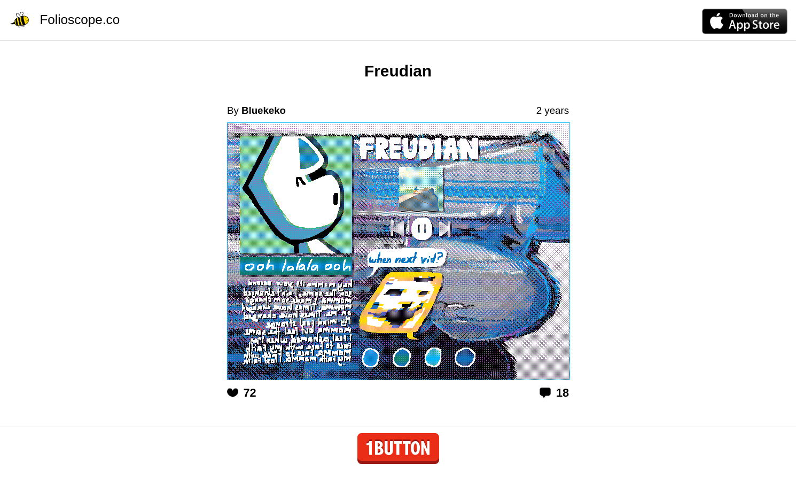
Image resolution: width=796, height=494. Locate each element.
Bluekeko (263, 110)
